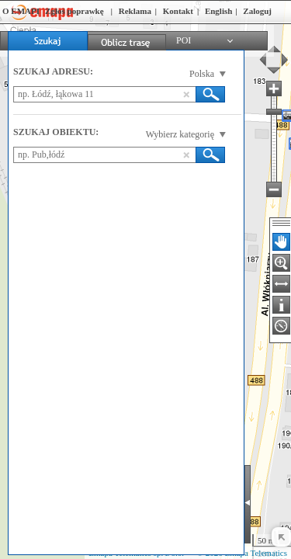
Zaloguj (257, 11)
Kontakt (178, 11)
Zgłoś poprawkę (74, 11)
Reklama (135, 11)
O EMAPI (21, 11)
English (218, 11)
